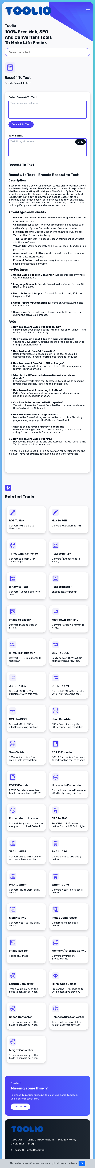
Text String (15, 135)
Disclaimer (17, 1143)
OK (81, 1163)
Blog (31, 1143)
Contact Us (20, 1106)
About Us (17, 1139)
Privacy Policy (67, 1139)
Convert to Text (21, 124)
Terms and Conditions (40, 1139)
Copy (80, 142)
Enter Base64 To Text (22, 97)
